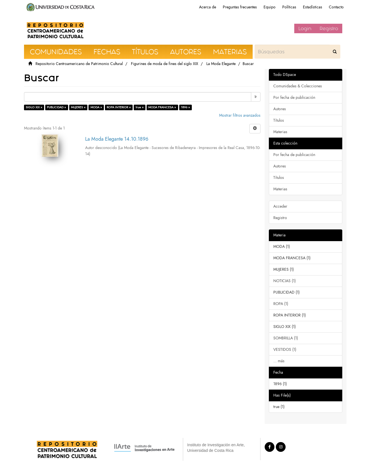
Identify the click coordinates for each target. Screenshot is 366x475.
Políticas (289, 7)
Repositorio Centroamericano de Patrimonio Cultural (79, 63)
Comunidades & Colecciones (297, 86)
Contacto (336, 7)
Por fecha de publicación (294, 97)
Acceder (280, 206)
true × (140, 107)
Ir (256, 96)
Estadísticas (312, 7)
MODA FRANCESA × (162, 107)
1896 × (185, 107)
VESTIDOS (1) (284, 349)
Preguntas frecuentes (240, 7)
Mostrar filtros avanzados (239, 115)
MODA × (96, 107)
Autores (279, 109)
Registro (329, 28)
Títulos (278, 120)
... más (278, 361)
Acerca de (207, 7)
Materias (280, 132)
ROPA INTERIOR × (119, 107)
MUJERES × (78, 107)
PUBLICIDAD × (56, 107)
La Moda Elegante (221, 63)
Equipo (270, 7)
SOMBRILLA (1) (285, 338)
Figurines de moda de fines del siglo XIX (164, 63)
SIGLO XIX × (34, 107)
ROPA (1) (280, 303)
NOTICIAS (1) (284, 281)
